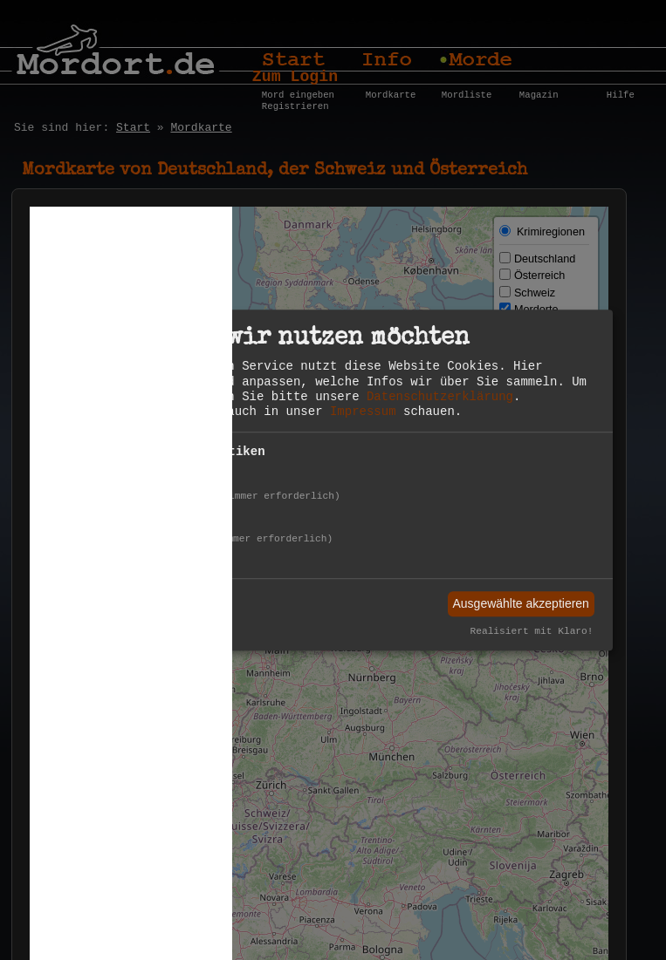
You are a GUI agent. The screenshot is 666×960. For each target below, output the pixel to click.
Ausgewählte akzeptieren (520, 603)
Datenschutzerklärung (440, 397)
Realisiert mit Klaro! (532, 632)
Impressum (363, 412)
